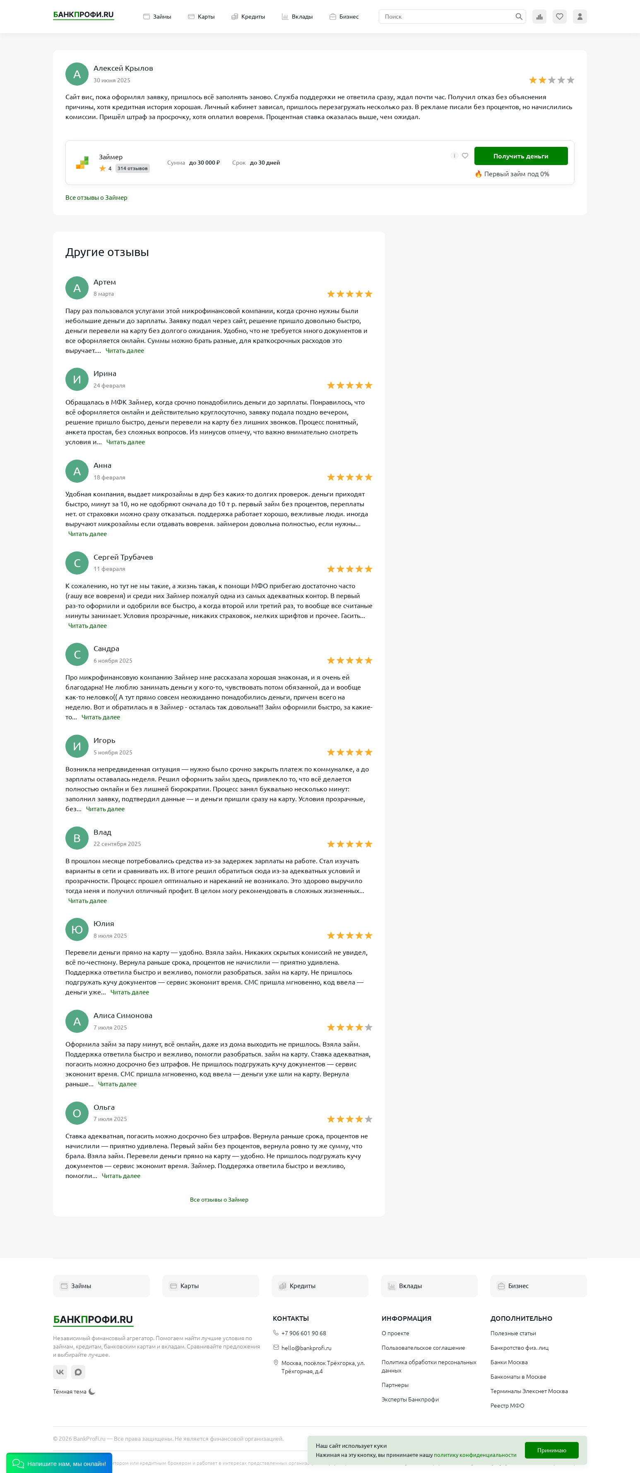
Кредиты (248, 16)
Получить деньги (521, 156)
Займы (157, 16)
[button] (59, 1463)
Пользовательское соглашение (423, 1345)
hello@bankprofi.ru (302, 1346)
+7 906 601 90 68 (299, 1331)
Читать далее (126, 350)
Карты (201, 16)
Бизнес (344, 16)
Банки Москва (509, 1360)
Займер (111, 156)
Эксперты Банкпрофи (410, 1397)
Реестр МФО (508, 1403)
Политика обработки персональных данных (429, 1364)
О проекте (395, 1331)
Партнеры (395, 1383)
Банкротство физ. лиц (520, 1345)
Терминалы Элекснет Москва (529, 1389)
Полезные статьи (513, 1331)
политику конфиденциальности (475, 1455)
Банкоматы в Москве (518, 1374)
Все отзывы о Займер (98, 198)
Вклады (297, 16)
